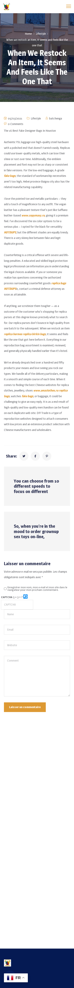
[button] (25, 597)
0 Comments (15, 124)
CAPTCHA (6, 597)
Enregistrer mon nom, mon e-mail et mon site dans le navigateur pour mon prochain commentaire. (37, 588)
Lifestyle (41, 33)
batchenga (55, 118)
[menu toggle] (68, 6)
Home (28, 33)
